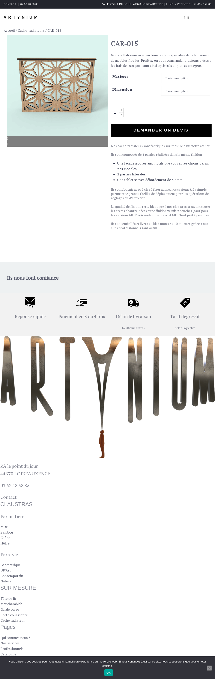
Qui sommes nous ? (15, 637)
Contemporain (11, 575)
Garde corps (9, 609)
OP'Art (5, 570)
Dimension (122, 89)
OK (109, 672)
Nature (5, 581)
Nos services (10, 643)
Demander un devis (161, 130)
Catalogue (8, 654)
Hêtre (4, 543)
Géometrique (10, 564)
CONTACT (10, 4)
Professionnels (11, 648)
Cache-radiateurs (31, 30)
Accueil (9, 30)
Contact (8, 496)
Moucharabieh (11, 603)
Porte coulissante (14, 615)
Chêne (5, 537)
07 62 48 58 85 (29, 4)
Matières (120, 76)
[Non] (209, 668)
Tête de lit (8, 598)
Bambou (6, 532)
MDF (4, 526)
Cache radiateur (12, 620)
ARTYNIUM (21, 17)
